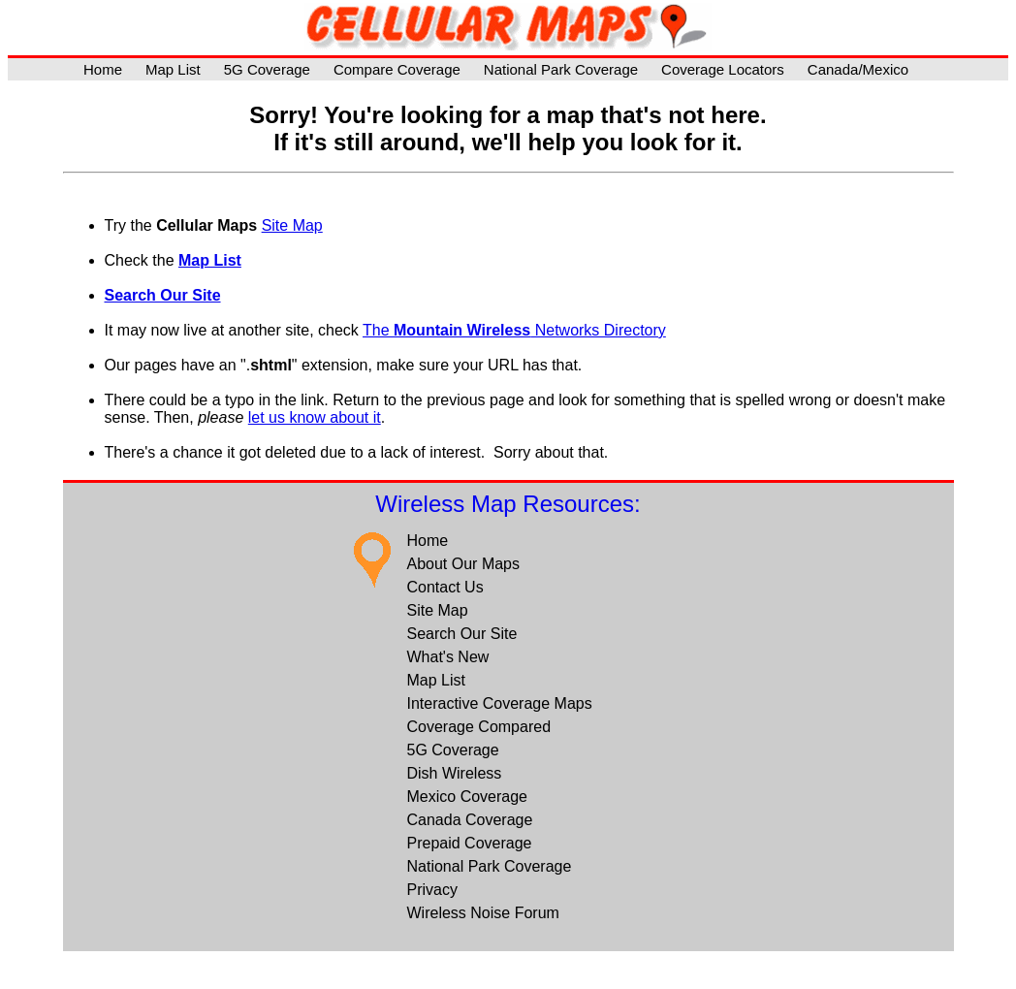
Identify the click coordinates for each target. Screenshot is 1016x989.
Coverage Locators (722, 69)
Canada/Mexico (858, 69)
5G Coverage (267, 69)
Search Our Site (163, 295)
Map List (173, 69)
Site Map (292, 225)
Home (102, 69)
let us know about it (314, 417)
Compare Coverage (396, 69)
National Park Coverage (561, 69)
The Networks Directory (514, 330)
